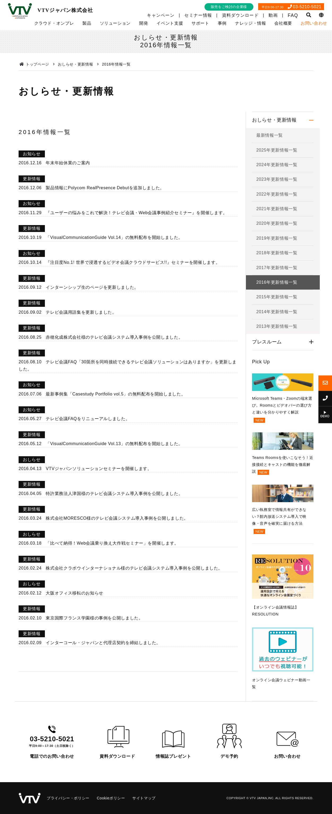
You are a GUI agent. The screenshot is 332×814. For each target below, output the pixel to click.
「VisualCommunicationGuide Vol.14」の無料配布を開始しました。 (114, 237)
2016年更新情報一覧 (276, 282)
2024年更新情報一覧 (276, 164)
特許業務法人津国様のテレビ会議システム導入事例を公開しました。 (114, 493)
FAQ (293, 15)
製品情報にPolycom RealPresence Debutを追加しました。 (105, 188)
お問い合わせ (314, 23)
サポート (200, 23)
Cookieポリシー (111, 798)
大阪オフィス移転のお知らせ (74, 593)
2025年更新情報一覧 (276, 150)
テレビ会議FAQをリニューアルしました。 (88, 418)
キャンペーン (160, 15)
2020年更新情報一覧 (276, 223)
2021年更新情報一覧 (276, 208)
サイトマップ (144, 798)
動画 (273, 15)
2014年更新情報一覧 (276, 311)
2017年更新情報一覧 (276, 267)
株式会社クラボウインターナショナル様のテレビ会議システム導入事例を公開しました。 (134, 568)
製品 (86, 23)
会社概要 (283, 23)
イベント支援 (169, 23)
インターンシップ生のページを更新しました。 (92, 287)
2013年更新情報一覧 (276, 326)
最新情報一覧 (269, 135)
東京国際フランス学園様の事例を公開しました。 (94, 618)
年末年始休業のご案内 (68, 163)
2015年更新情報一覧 (276, 297)
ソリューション (115, 23)
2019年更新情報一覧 (276, 238)
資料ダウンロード (240, 15)
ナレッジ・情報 (250, 23)
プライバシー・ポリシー (68, 798)
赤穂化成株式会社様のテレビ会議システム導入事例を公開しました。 (114, 337)
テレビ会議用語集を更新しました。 (81, 312)
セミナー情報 (198, 15)
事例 (222, 23)
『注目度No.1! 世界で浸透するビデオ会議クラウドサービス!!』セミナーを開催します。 (133, 262)
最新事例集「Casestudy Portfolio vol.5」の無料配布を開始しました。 (115, 394)
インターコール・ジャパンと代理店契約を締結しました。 (103, 642)
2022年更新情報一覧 (276, 194)
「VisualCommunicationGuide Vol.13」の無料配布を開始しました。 (114, 443)
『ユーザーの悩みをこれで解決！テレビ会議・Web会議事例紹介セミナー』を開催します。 (136, 212)
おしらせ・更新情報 (274, 120)
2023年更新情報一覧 (276, 179)
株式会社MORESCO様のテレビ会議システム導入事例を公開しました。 (117, 518)
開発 (143, 23)
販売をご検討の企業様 (229, 7)
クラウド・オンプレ (54, 23)
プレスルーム (267, 341)
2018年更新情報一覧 (276, 253)
